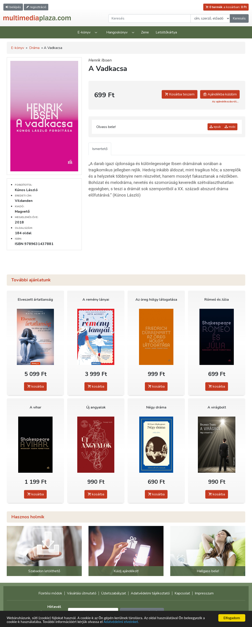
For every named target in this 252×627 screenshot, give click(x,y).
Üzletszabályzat (113, 593)
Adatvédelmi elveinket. (121, 622)
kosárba (35, 386)
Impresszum (204, 593)
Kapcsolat (182, 593)
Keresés (239, 18)
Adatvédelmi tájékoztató (150, 593)
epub (215, 127)
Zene (145, 32)
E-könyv (84, 32)
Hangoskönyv (117, 32)
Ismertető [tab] (100, 148)
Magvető (22, 211)
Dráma (34, 47)
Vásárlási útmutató (81, 593)
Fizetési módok (50, 593)
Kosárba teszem (180, 94)
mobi (230, 127)
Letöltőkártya (166, 32)
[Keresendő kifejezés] (149, 18)
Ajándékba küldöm (220, 94)
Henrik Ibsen (100, 60)
